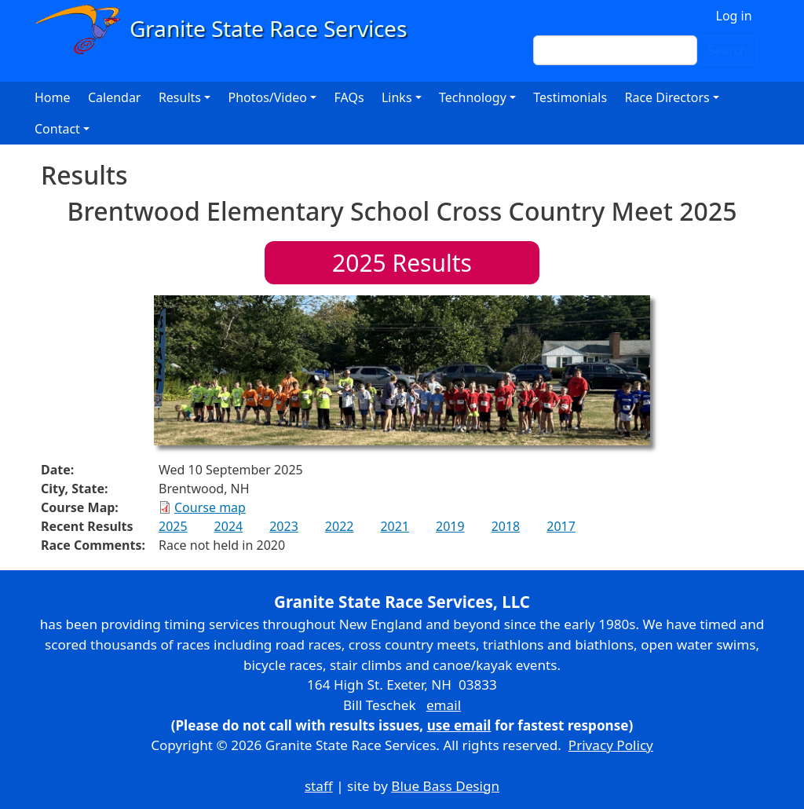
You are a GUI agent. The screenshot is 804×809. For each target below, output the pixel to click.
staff (319, 786)
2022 (339, 526)
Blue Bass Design (445, 786)
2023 (283, 526)
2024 (228, 526)
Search (727, 50)
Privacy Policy (610, 745)
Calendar (114, 97)
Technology (472, 97)
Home (53, 97)
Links (397, 97)
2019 (450, 526)
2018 (506, 526)
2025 (173, 526)
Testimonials (570, 97)
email (443, 705)
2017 (561, 526)
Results (402, 263)
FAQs (349, 97)
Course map (210, 507)
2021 (394, 526)
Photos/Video (267, 97)
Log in (734, 15)
